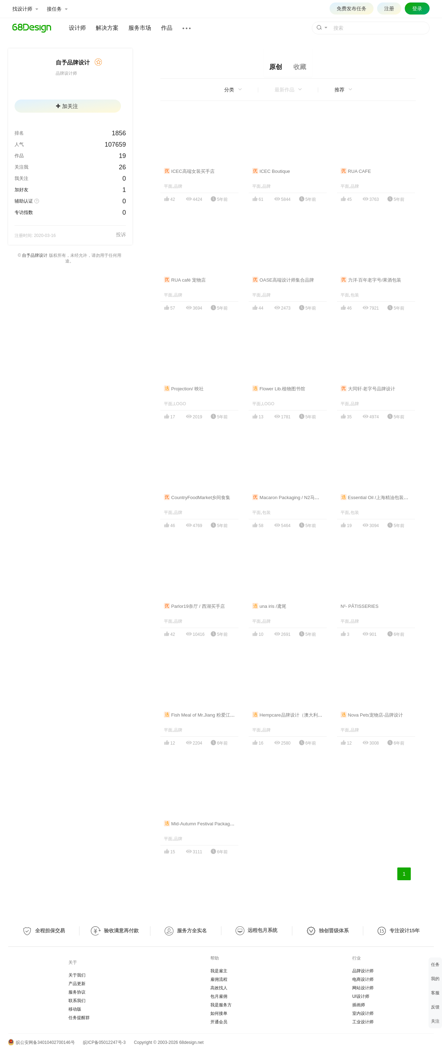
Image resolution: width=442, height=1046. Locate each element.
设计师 (77, 28)
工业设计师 (363, 1021)
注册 (389, 8)
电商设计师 (363, 979)
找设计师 (25, 9)
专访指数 (24, 212)
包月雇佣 (218, 996)
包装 (354, 295)
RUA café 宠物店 (185, 280)
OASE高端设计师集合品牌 (283, 280)
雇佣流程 (218, 979)
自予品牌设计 (35, 255)
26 (122, 167)
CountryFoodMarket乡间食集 (197, 497)
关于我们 (76, 975)
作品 (166, 28)
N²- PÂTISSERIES (360, 606)
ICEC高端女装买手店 (189, 171)
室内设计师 (363, 1013)
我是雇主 (218, 970)
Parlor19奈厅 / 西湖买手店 (194, 606)
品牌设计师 (363, 970)
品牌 (178, 186)
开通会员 (218, 1021)
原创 (275, 66)
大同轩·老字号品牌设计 (368, 388)
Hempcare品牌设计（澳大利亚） (289, 715)
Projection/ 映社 (184, 388)
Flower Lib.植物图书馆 (278, 388)
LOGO (180, 403)
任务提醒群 (79, 1017)
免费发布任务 (351, 8)
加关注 (67, 106)
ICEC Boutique (271, 171)
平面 (168, 186)
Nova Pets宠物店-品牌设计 (372, 715)
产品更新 (76, 983)
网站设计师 (363, 987)
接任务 (57, 9)
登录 (417, 8)
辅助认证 (24, 201)
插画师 (358, 1004)
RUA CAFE (356, 171)
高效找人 (218, 987)
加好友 (21, 189)
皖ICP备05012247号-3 (104, 1042)
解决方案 (107, 28)
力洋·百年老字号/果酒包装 (371, 280)
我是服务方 (221, 1004)
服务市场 (139, 28)
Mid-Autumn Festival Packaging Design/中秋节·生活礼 (223, 823)
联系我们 (76, 1000)
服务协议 (76, 992)
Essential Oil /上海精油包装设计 (377, 497)
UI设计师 (360, 996)
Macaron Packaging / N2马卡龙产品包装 (297, 497)
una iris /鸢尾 (269, 606)
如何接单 (218, 1013)
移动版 (74, 1009)
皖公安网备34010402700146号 (41, 1042)
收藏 (299, 66)
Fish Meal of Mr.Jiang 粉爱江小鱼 (201, 715)
